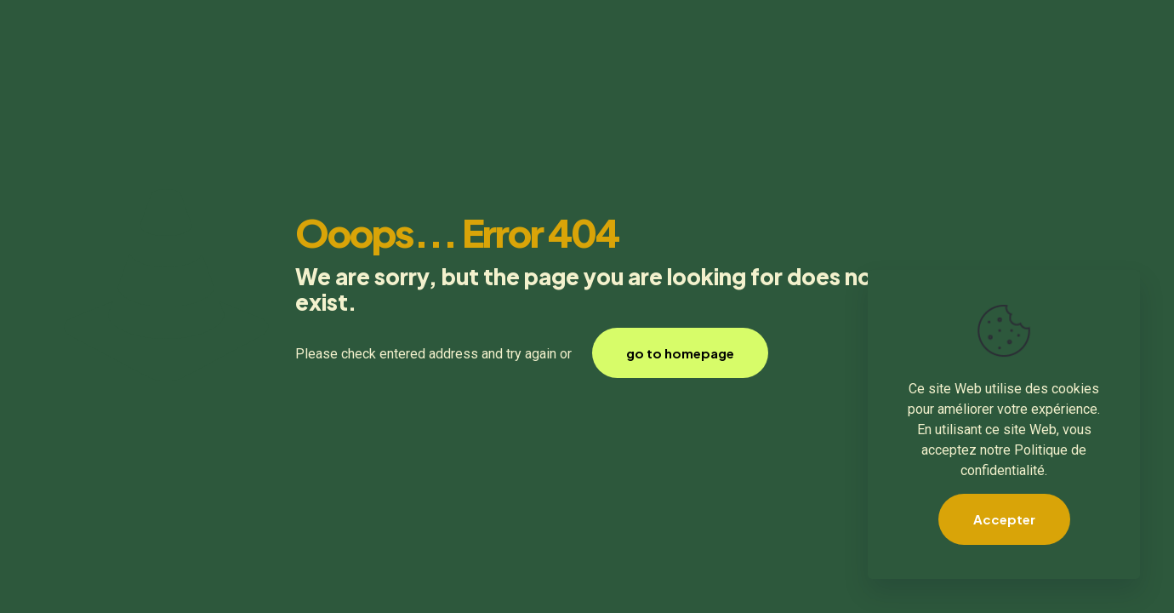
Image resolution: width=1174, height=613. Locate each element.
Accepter (1004, 519)
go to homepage (680, 353)
